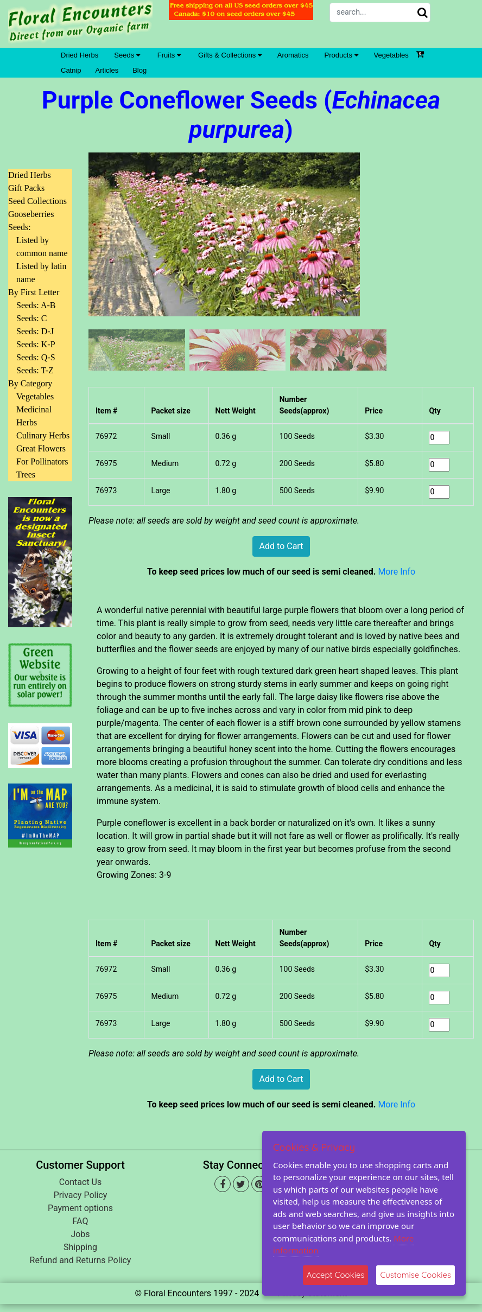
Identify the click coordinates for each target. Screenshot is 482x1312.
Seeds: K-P (35, 344)
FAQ (80, 1221)
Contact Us (80, 1182)
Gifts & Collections (230, 55)
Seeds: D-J (35, 331)
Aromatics (293, 55)
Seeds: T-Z (35, 370)
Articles (107, 70)
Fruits (169, 55)
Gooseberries (31, 214)
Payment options (80, 1208)
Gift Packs (26, 188)
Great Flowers (41, 448)
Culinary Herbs (42, 435)
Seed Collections (37, 201)
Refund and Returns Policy (80, 1260)
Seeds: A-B (35, 305)
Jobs (80, 1234)
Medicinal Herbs (34, 416)
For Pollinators (42, 461)
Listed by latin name (41, 273)
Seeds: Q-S (35, 357)
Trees (25, 474)
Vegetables (391, 55)
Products (341, 55)
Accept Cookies (336, 1275)
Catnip (71, 70)
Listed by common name (42, 246)
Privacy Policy (80, 1195)
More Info (396, 571)
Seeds (126, 55)
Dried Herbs (79, 55)
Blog (139, 70)
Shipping (80, 1247)
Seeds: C (31, 318)
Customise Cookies (415, 1275)
